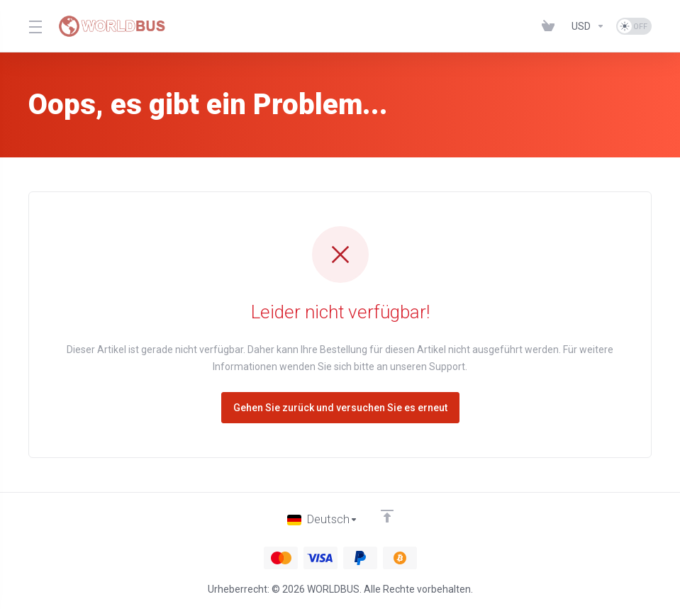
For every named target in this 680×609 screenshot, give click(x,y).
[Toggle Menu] (35, 26)
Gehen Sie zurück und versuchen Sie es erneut (340, 407)
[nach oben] (388, 516)
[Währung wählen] (588, 26)
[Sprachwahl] (322, 519)
